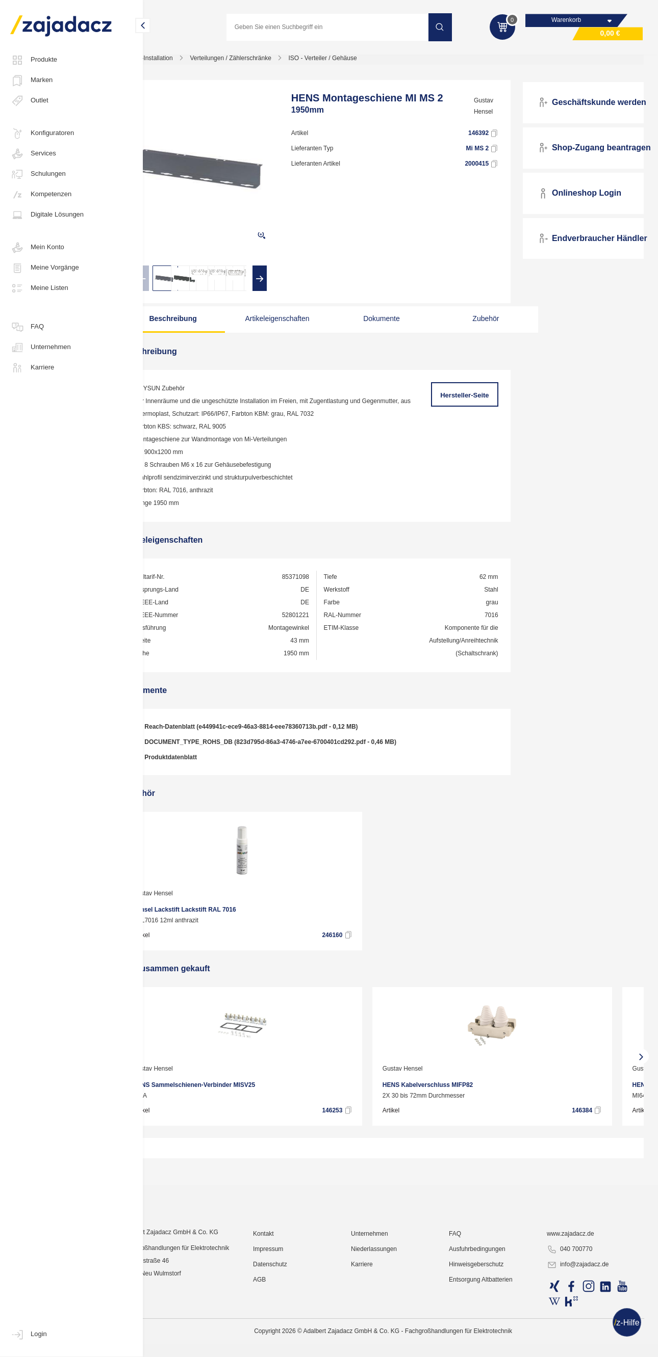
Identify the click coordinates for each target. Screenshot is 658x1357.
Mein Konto (37, 248)
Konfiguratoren (42, 133)
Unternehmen (40, 347)
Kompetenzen (40, 195)
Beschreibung (201, 324)
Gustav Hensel (495, 111)
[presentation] (175, 283)
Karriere (32, 368)
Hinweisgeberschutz (489, 1344)
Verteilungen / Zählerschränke (264, 63)
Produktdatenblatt (198, 763)
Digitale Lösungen (47, 215)
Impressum (294, 1329)
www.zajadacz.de (577, 1313)
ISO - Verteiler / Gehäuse (356, 63)
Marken (31, 80)
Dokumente (383, 324)
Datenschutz (296, 1344)
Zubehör (474, 324)
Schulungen (38, 174)
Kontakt (289, 1313)
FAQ (27, 327)
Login (28, 1334)
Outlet (29, 101)
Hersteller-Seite (473, 400)
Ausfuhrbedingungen (490, 1329)
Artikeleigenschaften (292, 324)
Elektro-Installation (181, 63)
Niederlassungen (393, 1329)
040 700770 (576, 1329)
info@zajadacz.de (585, 1345)
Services (33, 154)
